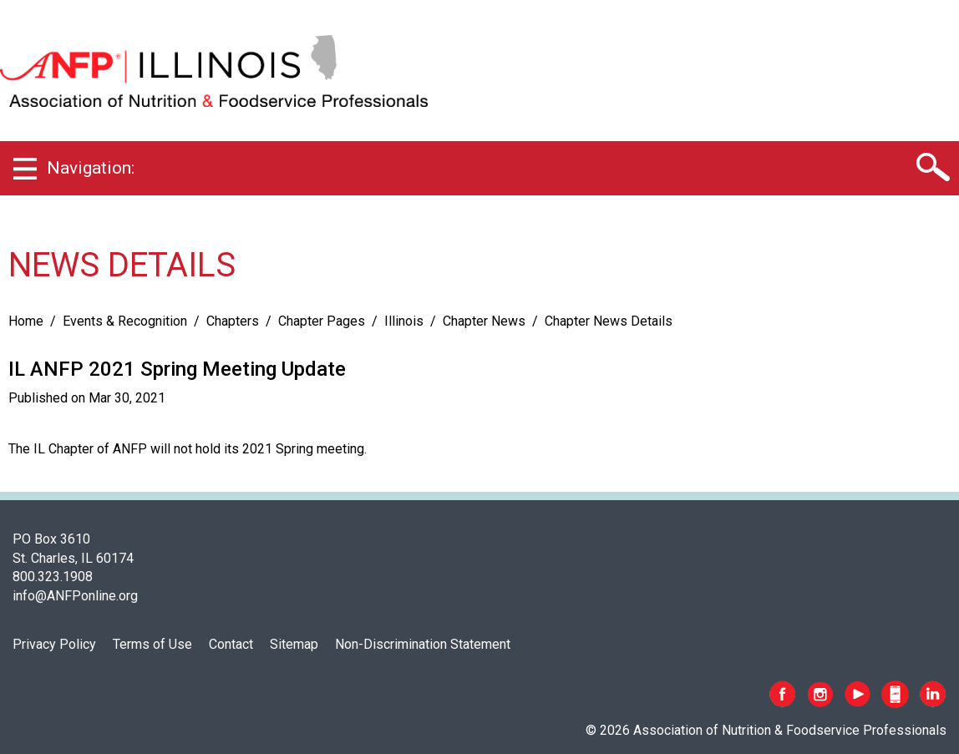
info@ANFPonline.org (75, 596)
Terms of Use (152, 644)
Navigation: (90, 168)
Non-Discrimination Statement (422, 644)
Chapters (232, 321)
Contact (231, 644)
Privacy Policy (54, 644)
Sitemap (294, 644)
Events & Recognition (125, 321)
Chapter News (484, 321)
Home (25, 321)
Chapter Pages (321, 321)
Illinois (404, 321)
